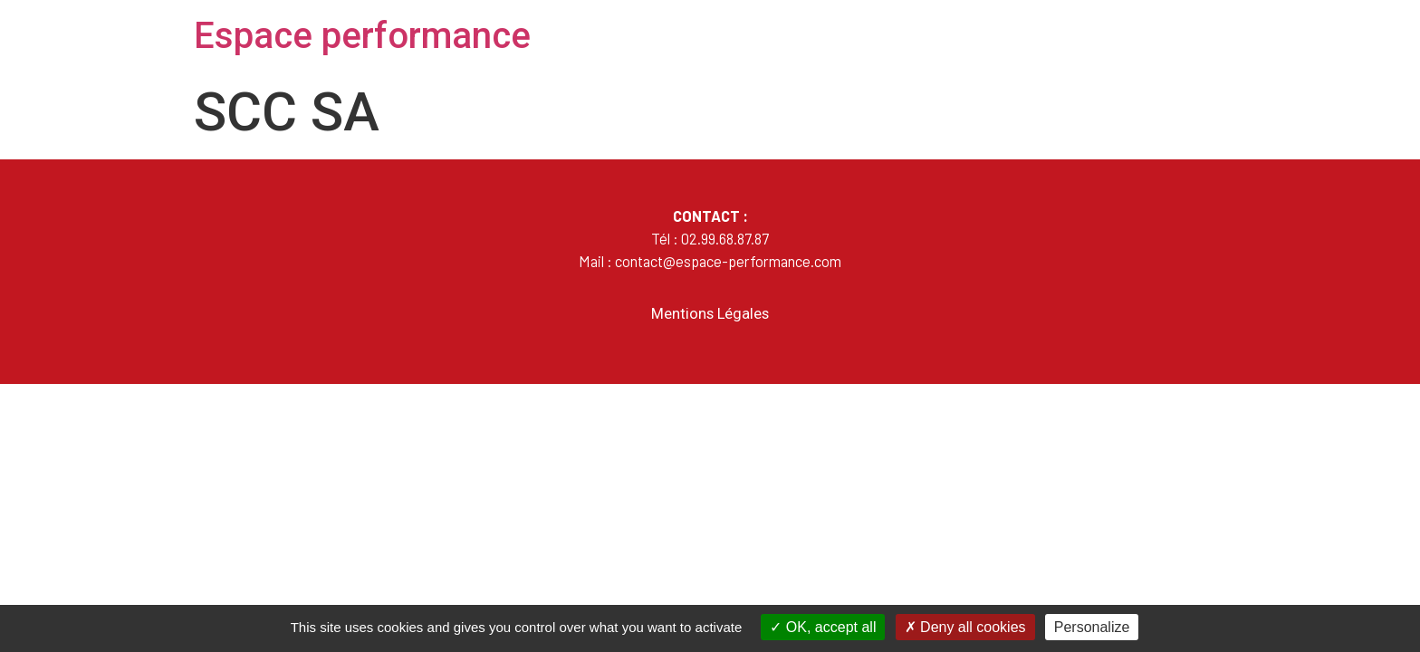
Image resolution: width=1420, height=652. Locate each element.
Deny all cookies (965, 627)
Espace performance (362, 35)
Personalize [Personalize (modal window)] (1092, 627)
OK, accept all (823, 627)
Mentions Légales (710, 313)
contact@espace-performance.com (728, 261)
